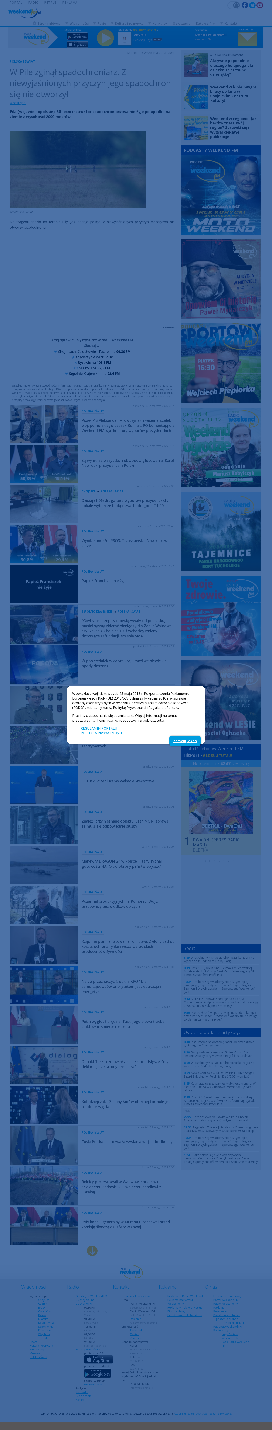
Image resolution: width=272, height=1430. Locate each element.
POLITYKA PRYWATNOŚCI (101, 733)
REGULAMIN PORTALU (99, 728)
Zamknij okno (185, 741)
